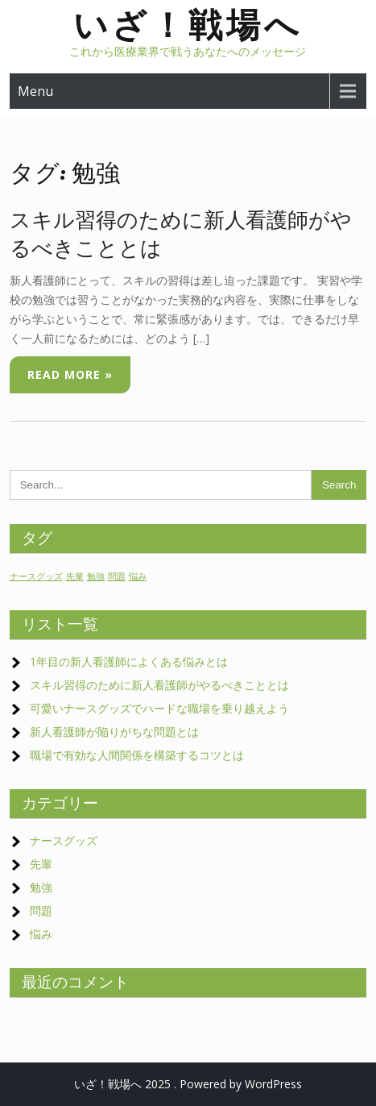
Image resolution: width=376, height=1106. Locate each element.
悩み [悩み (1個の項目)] (138, 576)
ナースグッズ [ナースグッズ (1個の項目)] (36, 576)
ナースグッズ (63, 840)
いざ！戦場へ (188, 24)
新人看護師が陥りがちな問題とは (114, 731)
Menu (35, 91)
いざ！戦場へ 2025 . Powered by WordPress (188, 1083)
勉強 (41, 887)
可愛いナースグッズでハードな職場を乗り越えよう (165, 708)
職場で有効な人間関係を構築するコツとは (137, 755)
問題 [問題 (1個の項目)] (117, 576)
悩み (41, 934)
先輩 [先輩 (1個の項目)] (75, 576)
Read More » (70, 374)
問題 (41, 910)
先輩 (41, 863)
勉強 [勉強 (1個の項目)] (96, 576)
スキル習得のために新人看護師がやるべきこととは (159, 684)
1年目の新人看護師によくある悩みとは (129, 661)
